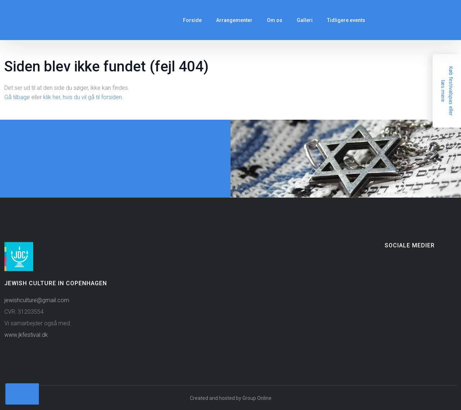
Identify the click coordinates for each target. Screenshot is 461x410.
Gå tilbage (17, 97)
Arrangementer (234, 20)
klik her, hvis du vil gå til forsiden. (83, 97)
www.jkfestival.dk (26, 334)
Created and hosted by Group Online (231, 398)
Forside (192, 20)
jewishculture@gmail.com (36, 300)
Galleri (305, 20)
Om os (274, 20)
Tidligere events (346, 20)
